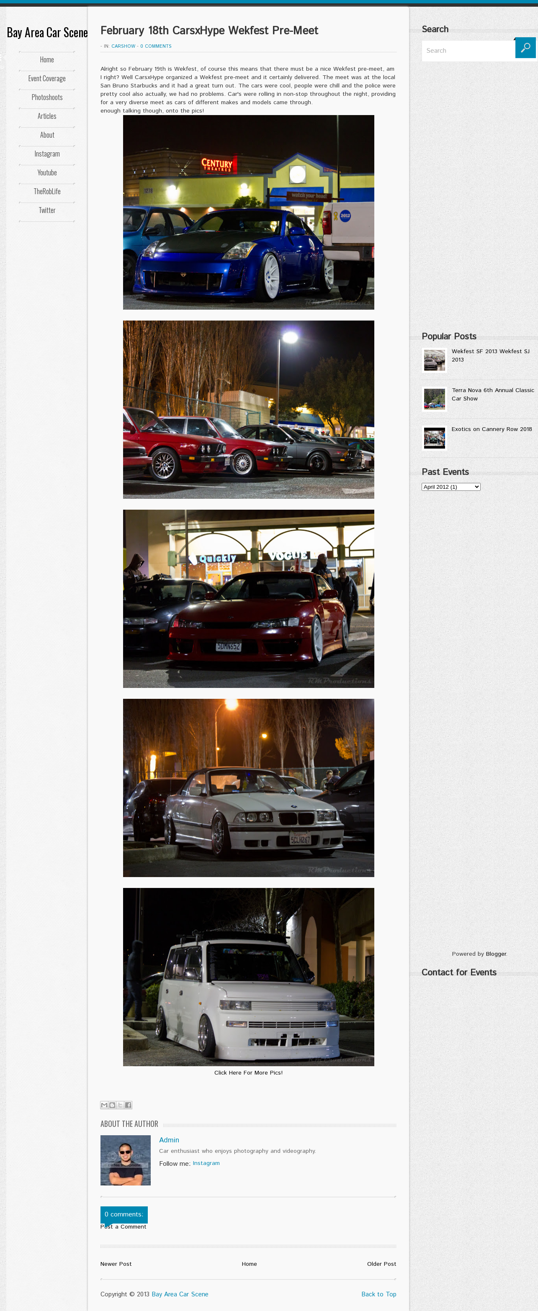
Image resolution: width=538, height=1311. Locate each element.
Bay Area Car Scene (47, 32)
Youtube (47, 172)
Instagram (47, 154)
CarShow (123, 46)
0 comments (156, 46)
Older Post (381, 1264)
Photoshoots (47, 97)
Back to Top (378, 1294)
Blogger (496, 954)
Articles (47, 116)
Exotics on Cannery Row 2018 (492, 429)
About (47, 135)
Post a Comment (123, 1227)
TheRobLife (47, 191)
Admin (169, 1140)
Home (47, 59)
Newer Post (116, 1264)
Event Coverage (47, 78)
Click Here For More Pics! (248, 1073)
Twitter (47, 210)
